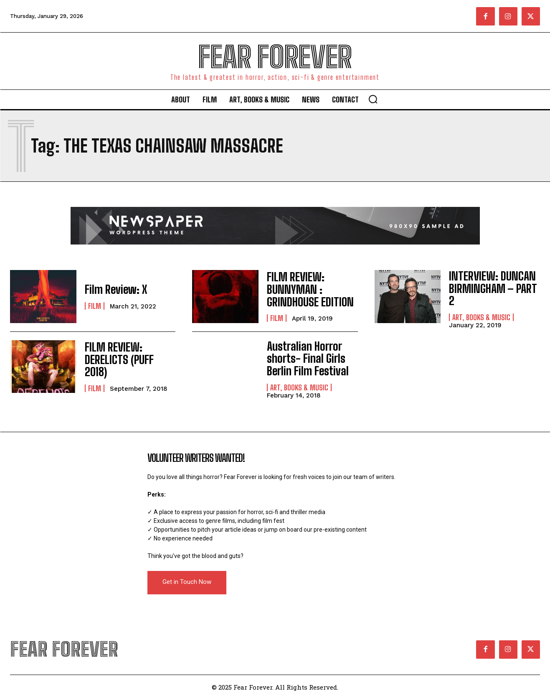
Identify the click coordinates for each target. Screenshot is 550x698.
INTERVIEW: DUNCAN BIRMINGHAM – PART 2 (491, 285)
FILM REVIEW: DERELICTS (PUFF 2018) (127, 359)
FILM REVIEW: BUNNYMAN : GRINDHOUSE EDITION (305, 289)
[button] (373, 99)
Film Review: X (112, 289)
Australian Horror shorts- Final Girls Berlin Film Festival (303, 356)
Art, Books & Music (481, 307)
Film (94, 305)
